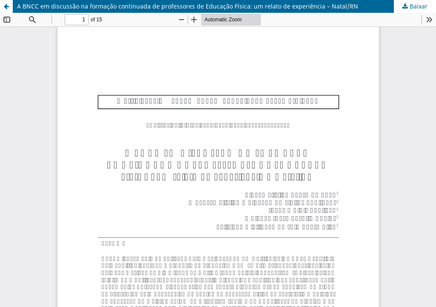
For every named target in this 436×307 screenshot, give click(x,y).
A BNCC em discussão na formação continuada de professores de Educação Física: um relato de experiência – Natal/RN (187, 6)
